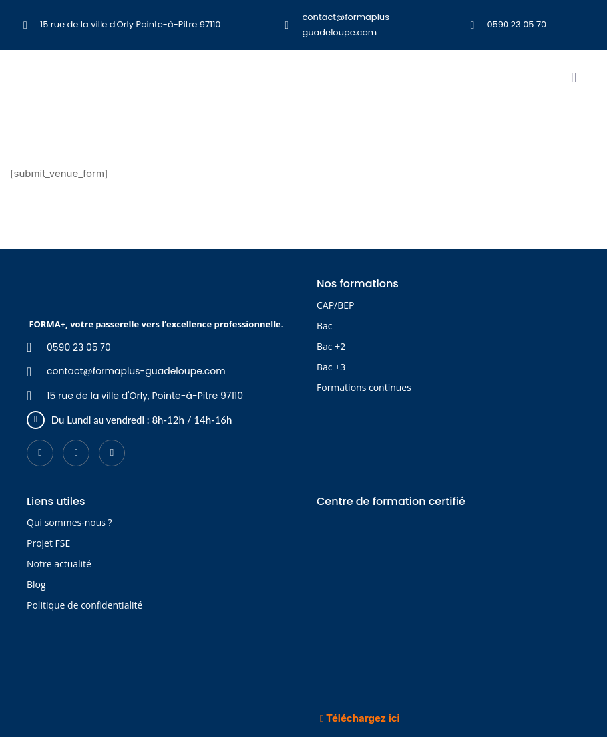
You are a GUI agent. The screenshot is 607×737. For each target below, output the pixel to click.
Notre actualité (59, 563)
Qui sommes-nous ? (69, 522)
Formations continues (364, 387)
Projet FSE (48, 543)
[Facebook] (40, 453)
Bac (325, 325)
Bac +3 (331, 367)
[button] (574, 77)
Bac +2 (331, 346)
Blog (36, 584)
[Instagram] (112, 453)
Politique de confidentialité (84, 605)
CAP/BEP (335, 305)
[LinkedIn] (76, 453)
